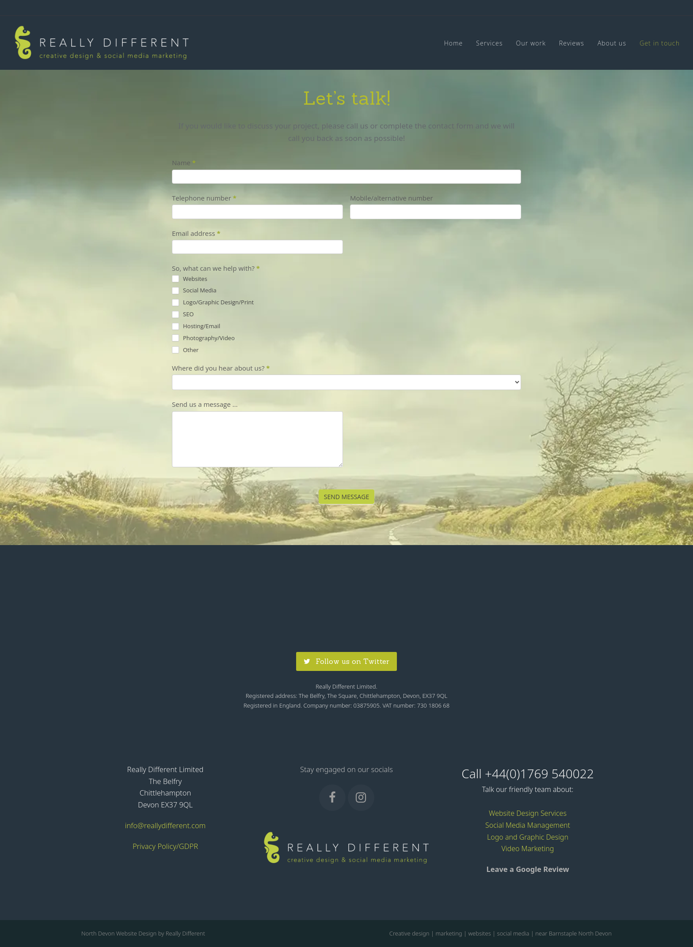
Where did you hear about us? (221, 368)
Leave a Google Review (527, 869)
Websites (189, 279)
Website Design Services (528, 813)
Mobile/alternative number (391, 197)
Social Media (194, 290)
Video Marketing (528, 848)
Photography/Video (203, 338)
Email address (196, 233)
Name (184, 162)
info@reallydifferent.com (165, 825)
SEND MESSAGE (346, 496)
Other (185, 350)
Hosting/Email (196, 326)
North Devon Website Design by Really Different (143, 933)
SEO (183, 314)
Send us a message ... (205, 404)
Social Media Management (527, 825)
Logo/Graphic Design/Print (213, 302)
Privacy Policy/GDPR (165, 846)
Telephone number (204, 197)
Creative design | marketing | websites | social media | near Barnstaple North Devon (500, 933)
